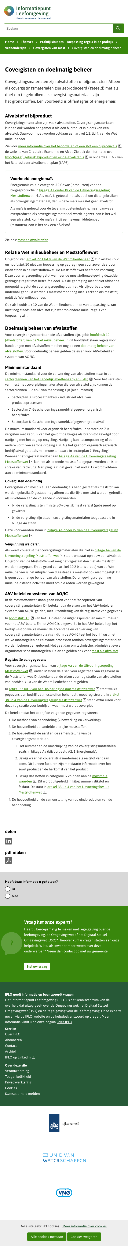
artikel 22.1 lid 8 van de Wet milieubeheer (60, 259)
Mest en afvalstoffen (33, 240)
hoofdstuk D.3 (21, 618)
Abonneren (13, 1040)
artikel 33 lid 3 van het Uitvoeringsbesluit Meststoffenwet (54, 689)
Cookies (11, 1088)
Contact (11, 1045)
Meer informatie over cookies (84, 1226)
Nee (15, 896)
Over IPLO (64, 1022)
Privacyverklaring (18, 1082)
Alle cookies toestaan (47, 1237)
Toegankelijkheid (18, 1076)
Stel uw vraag (37, 966)
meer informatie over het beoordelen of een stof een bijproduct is (69, 146)
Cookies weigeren (84, 1237)
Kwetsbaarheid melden (22, 1094)
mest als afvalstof (105, 651)
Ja (13, 889)
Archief (10, 1051)
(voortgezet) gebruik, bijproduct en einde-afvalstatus (46, 157)
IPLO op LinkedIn (20, 1057)
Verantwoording (17, 1071)
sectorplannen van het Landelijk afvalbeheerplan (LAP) (49, 379)
